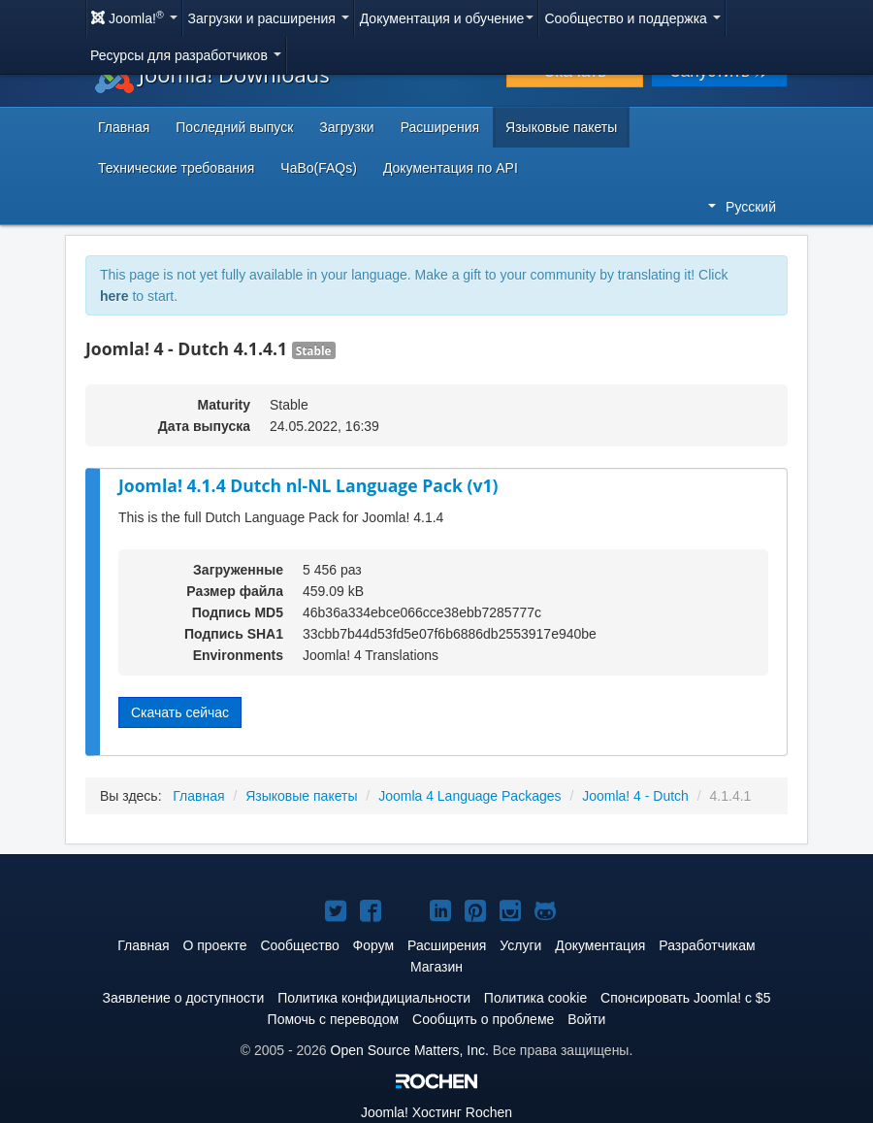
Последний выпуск (234, 127)
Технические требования (176, 168)
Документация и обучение (447, 18)
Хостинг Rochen (436, 1112)
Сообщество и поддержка (632, 18)
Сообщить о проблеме (483, 1019)
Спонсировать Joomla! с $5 (685, 998)
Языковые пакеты (561, 127)
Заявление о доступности (184, 998)
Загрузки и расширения (268, 18)
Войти (586, 1019)
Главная (123, 127)
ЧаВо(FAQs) (318, 168)
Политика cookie (535, 998)
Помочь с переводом (334, 1019)
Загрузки (346, 127)
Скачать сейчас (180, 712)
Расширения (440, 127)
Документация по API (450, 168)
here (114, 296)
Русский (742, 207)
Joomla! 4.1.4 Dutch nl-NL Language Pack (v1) (308, 485)
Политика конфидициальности (373, 998)
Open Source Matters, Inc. (410, 1050)
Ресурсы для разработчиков (185, 55)
